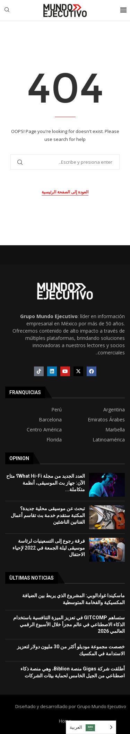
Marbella (115, 429)
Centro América (44, 429)
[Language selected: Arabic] (91, 727)
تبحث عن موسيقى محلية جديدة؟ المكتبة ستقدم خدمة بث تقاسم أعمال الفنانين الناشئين (48, 515)
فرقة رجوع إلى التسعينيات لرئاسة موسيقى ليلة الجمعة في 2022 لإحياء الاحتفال (48, 547)
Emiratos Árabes (106, 419)
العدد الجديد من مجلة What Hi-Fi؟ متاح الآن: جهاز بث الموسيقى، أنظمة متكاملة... (45, 482)
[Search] (6, 10)
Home (65, 721)
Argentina (114, 409)
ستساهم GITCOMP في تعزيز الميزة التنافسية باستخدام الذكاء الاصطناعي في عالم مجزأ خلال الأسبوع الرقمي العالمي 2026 (69, 624)
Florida (54, 439)
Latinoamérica (109, 439)
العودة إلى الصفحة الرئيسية (65, 192)
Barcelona (50, 419)
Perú (56, 409)
